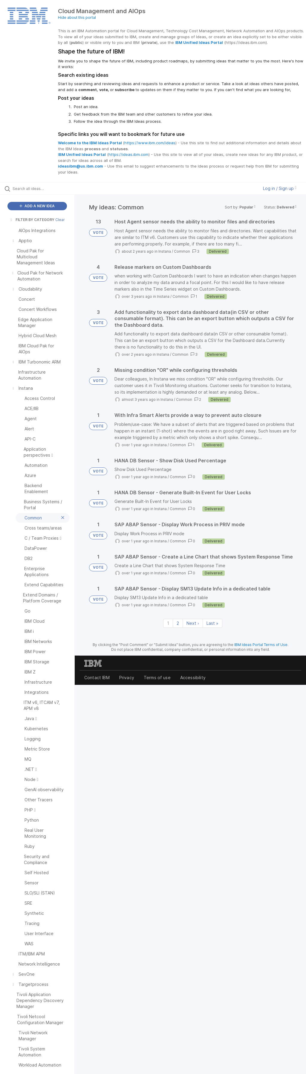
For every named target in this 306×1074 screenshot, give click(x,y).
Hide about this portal (77, 17)
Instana (164, 251)
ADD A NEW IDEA (37, 206)
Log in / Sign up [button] (279, 188)
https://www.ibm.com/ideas (149, 142)
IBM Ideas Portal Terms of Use (260, 644)
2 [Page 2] (178, 623)
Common (182, 251)
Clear (60, 219)
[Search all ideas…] (40, 188)
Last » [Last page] (212, 623)
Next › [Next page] (192, 623)
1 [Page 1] (168, 623)
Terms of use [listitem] (157, 677)
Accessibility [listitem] (193, 677)
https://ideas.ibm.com (128, 154)
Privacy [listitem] (126, 677)
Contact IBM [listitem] (97, 677)
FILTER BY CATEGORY (32, 219)
